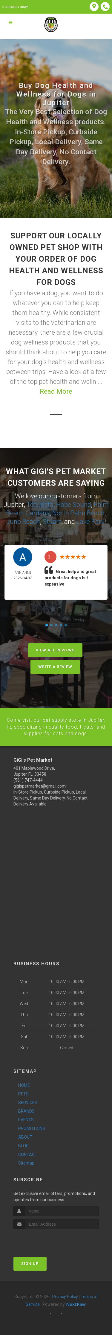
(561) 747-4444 (28, 779)
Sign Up (30, 1263)
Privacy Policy (65, 1296)
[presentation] (45, 1240)
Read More (56, 391)
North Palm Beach (78, 513)
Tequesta (40, 504)
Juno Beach (23, 521)
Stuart (52, 521)
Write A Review (55, 666)
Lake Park (90, 521)
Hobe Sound (73, 504)
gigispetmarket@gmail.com (39, 785)
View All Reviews (55, 650)
